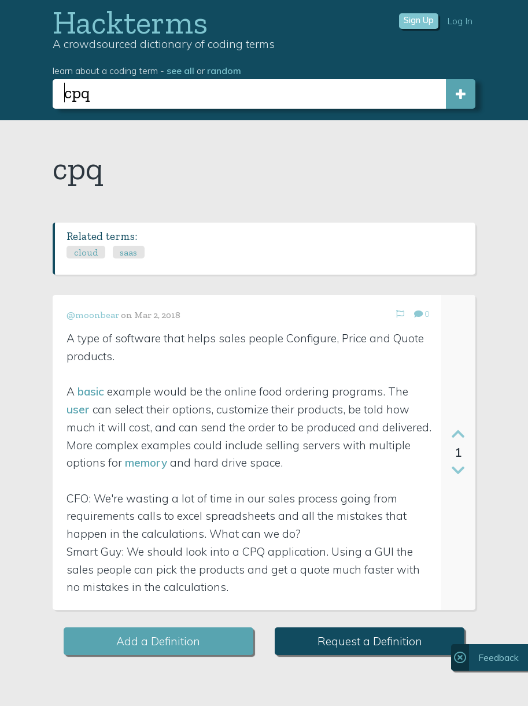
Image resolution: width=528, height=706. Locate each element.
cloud (86, 252)
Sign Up (419, 20)
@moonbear (93, 314)
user (78, 409)
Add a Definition (158, 641)
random (224, 70)
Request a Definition (369, 641)
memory (146, 463)
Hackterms (130, 22)
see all (180, 70)
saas (128, 252)
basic (90, 391)
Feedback (498, 657)
